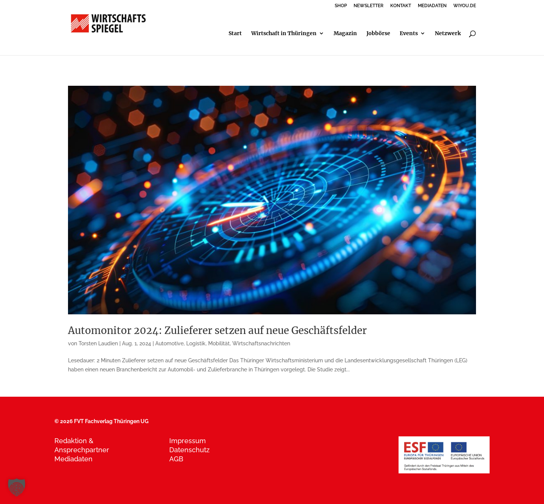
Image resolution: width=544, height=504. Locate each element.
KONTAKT (400, 5)
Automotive (169, 343)
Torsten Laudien (98, 343)
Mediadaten (73, 459)
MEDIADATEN (432, 5)
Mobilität (219, 343)
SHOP (341, 5)
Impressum (187, 441)
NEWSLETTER (368, 5)
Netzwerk (448, 34)
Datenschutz (189, 450)
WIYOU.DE (464, 5)
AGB (176, 459)
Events (409, 34)
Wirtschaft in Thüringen (284, 34)
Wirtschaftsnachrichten (261, 343)
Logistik (196, 343)
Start (235, 34)
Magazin (345, 34)
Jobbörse (378, 34)
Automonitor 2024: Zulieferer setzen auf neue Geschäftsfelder (217, 330)
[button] (16, 487)
